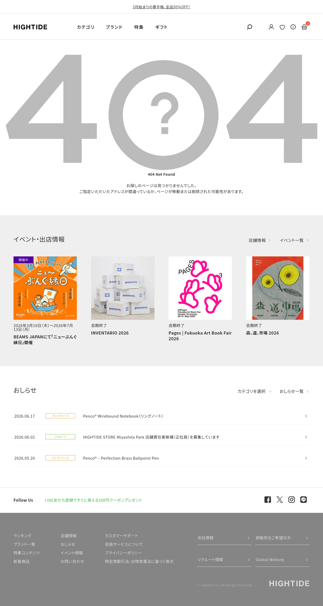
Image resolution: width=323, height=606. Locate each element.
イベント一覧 (292, 240)
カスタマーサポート (121, 535)
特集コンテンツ (27, 552)
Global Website (270, 559)
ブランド (114, 27)
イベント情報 (71, 552)
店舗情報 (257, 240)
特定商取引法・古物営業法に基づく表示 (139, 561)
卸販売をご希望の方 (273, 537)
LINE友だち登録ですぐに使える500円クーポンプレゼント (93, 500)
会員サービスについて (124, 544)
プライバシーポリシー (123, 552)
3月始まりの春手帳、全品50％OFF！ (161, 6)
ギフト (161, 27)
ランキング (22, 535)
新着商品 (22, 561)
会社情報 (206, 537)
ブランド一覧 (24, 544)
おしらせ (67, 544)
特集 (139, 27)
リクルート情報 (210, 559)
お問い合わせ (72, 561)
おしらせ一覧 (292, 391)
